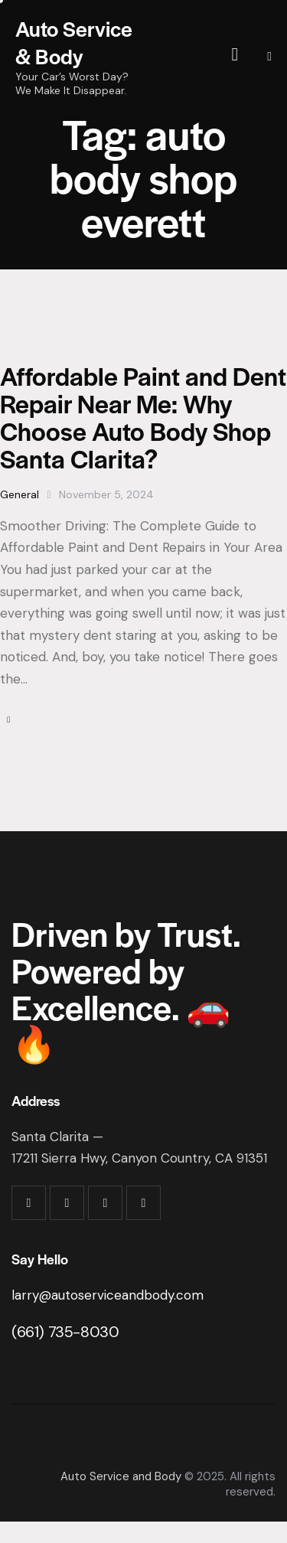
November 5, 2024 (106, 494)
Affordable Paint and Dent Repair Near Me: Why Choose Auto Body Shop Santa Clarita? (143, 416)
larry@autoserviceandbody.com (107, 1295)
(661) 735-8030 (65, 1332)
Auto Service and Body (120, 1476)
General (19, 494)
